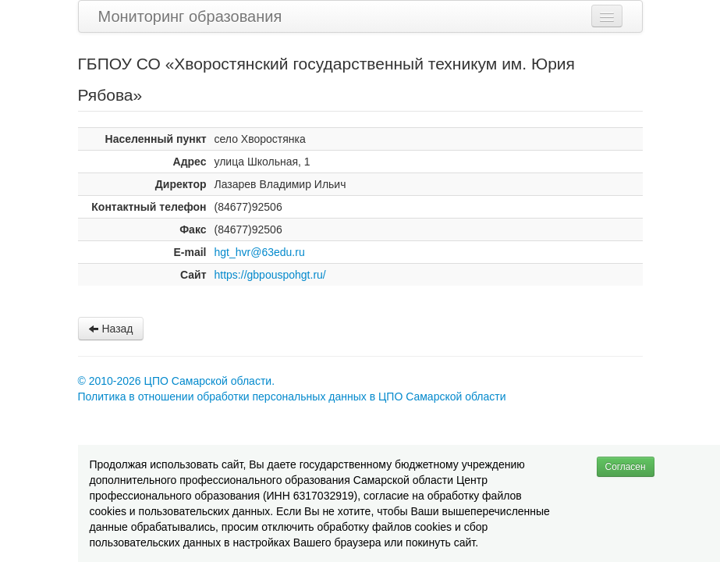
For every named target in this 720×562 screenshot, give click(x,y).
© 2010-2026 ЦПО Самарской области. (176, 381)
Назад (110, 328)
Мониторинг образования (190, 16)
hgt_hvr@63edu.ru (260, 252)
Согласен (625, 466)
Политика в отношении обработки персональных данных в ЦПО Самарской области (292, 396)
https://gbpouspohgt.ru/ (270, 275)
